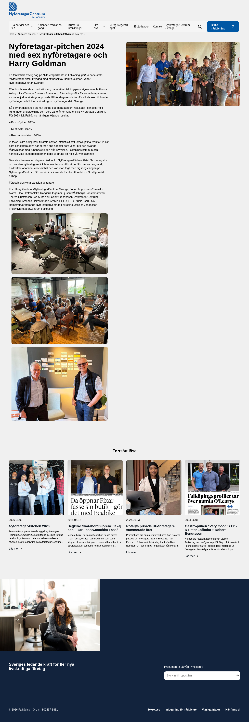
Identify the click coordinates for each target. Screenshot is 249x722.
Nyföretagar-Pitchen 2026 (29, 526)
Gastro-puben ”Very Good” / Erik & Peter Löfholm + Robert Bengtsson (211, 529)
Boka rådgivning (223, 26)
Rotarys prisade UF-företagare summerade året (150, 528)
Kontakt (157, 26)
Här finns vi (232, 709)
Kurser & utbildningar (75, 27)
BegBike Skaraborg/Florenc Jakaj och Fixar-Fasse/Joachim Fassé (94, 528)
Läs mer (16, 548)
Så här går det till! (20, 27)
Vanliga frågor (211, 709)
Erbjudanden (142, 26)
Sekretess (153, 709)
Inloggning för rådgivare (181, 709)
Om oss (96, 27)
